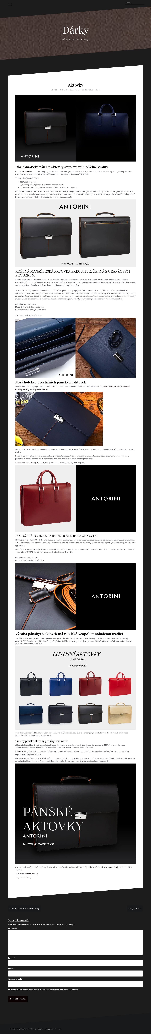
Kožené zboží (70, 90)
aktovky (25, 171)
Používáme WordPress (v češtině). (23, 1029)
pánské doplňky (41, 389)
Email (11, 968)
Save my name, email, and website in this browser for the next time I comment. (44, 989)
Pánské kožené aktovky (93, 90)
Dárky (75, 29)
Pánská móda (80, 90)
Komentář (12, 928)
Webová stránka (15, 979)
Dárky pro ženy (135, 908)
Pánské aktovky (21, 751)
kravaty (117, 386)
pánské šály (114, 867)
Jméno (11, 958)
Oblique (48, 1029)
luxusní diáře (108, 386)
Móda (61, 90)
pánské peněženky (93, 867)
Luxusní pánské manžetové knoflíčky (24, 908)
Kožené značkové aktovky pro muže (29, 462)
